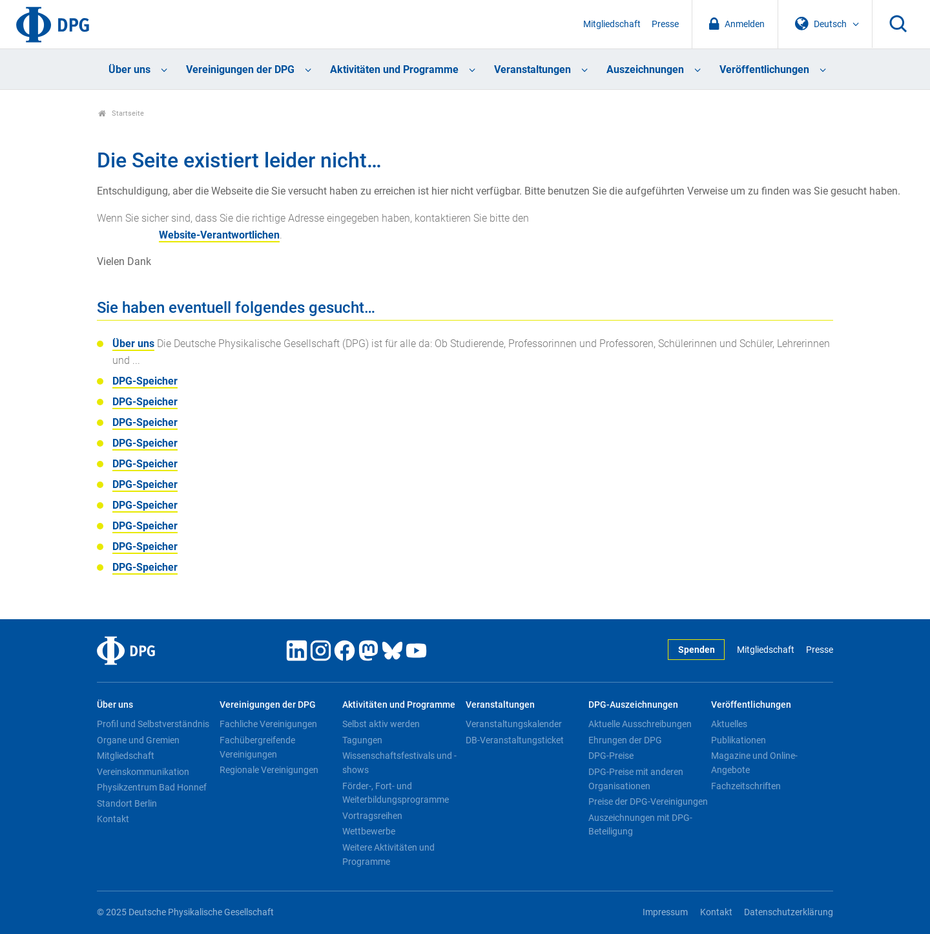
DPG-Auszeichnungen (633, 704)
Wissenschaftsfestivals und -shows (399, 762)
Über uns (129, 69)
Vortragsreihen (372, 816)
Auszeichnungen (645, 69)
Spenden (696, 649)
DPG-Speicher (145, 381)
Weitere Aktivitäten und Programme (388, 854)
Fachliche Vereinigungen (268, 724)
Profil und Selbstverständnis (153, 724)
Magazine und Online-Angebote (754, 762)
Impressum (665, 912)
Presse (665, 24)
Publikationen (738, 740)
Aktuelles (729, 724)
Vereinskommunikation (143, 772)
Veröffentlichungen (764, 69)
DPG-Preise (611, 755)
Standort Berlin (127, 803)
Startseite (121, 113)
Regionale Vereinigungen (269, 770)
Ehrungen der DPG (625, 740)
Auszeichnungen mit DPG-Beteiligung (640, 824)
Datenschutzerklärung (788, 912)
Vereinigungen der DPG (240, 69)
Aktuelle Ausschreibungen (640, 724)
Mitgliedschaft (612, 24)
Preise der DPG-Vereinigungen (648, 801)
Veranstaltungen (532, 69)
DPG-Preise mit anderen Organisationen (635, 779)
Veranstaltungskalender (514, 724)
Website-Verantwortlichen (219, 235)
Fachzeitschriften (746, 786)
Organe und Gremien (138, 740)
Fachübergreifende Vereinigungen (257, 747)
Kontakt (113, 819)
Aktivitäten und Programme (394, 69)
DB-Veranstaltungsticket (515, 740)
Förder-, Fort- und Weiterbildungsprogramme (395, 793)
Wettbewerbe (368, 831)
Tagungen (362, 740)
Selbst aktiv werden (381, 724)
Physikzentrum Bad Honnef (152, 787)
